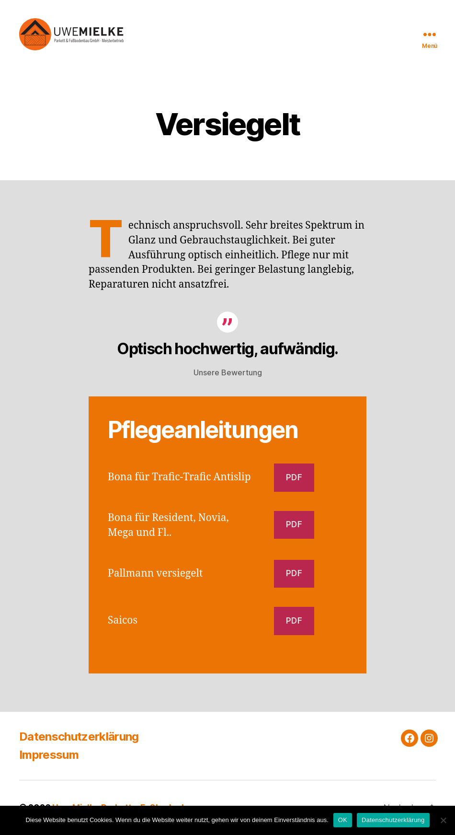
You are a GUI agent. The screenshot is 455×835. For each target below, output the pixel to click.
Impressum (49, 755)
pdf (294, 478)
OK (342, 819)
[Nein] (443, 820)
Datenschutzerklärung (79, 737)
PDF (294, 525)
